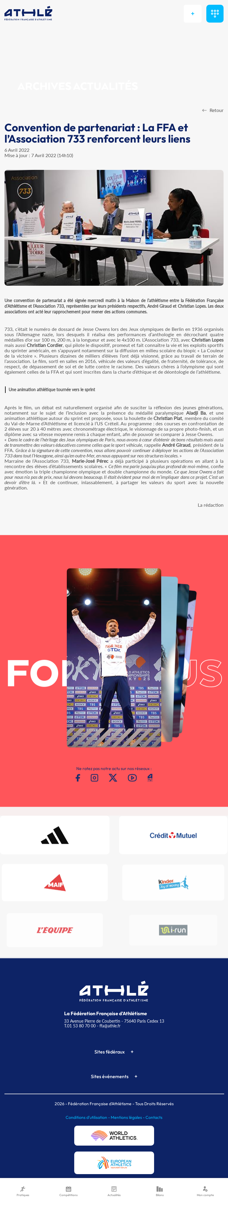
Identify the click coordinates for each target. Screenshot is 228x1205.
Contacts (153, 1117)
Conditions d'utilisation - (88, 1117)
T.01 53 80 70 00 (80, 1025)
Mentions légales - (128, 1117)
